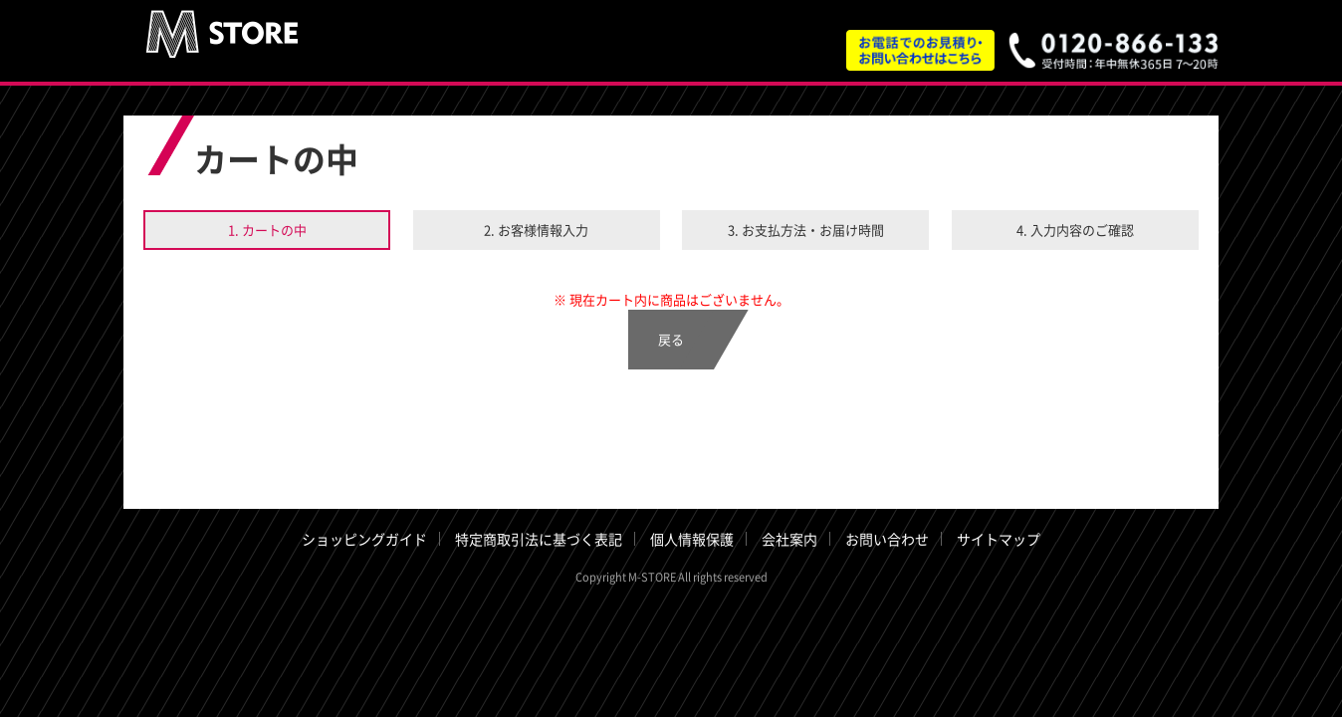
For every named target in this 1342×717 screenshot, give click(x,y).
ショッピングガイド (364, 539)
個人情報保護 (692, 539)
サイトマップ (998, 539)
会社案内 (789, 539)
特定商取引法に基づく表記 (538, 539)
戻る (671, 339)
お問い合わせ (887, 539)
